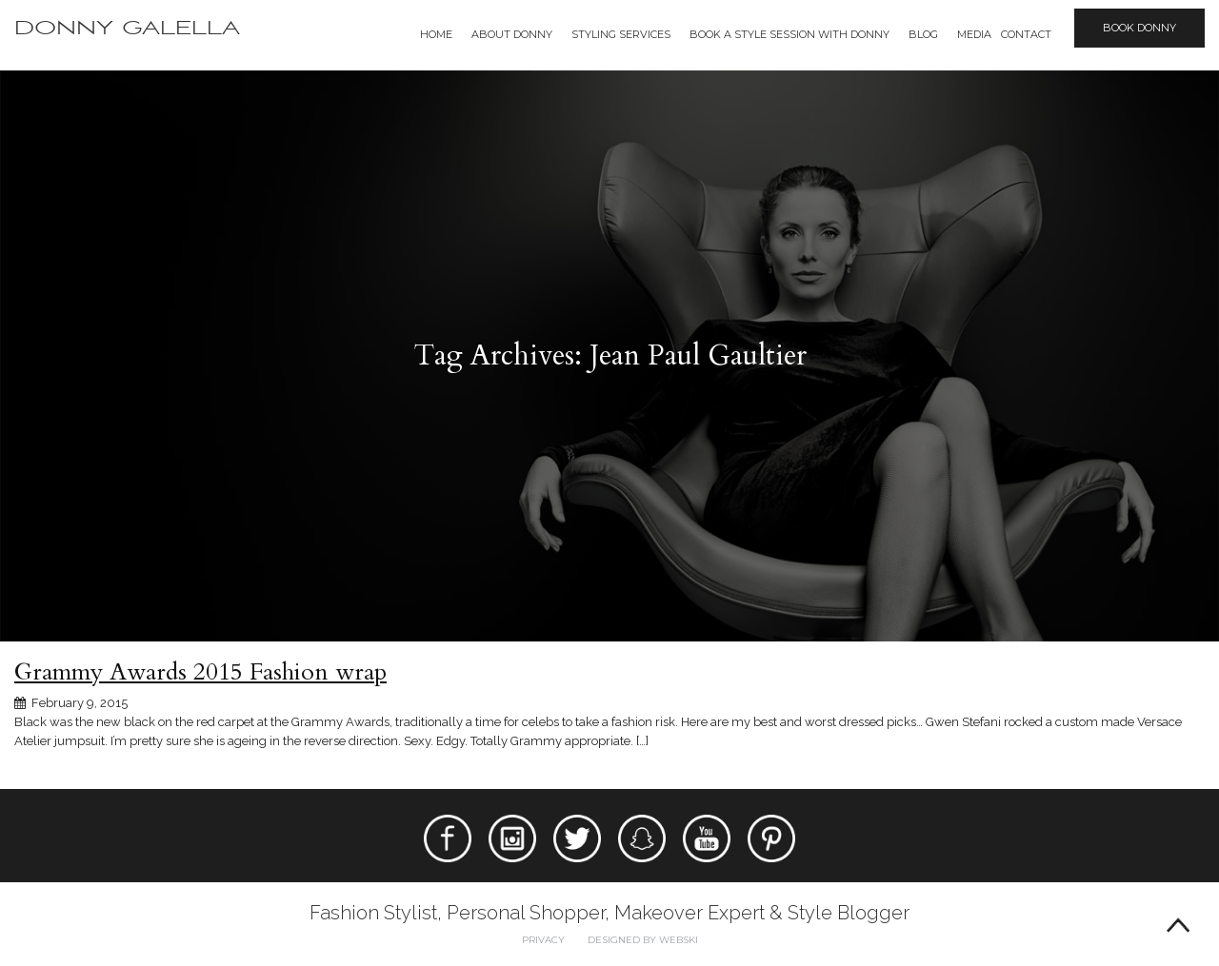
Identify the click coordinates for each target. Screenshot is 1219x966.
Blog (923, 34)
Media (974, 34)
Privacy (543, 940)
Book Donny (1139, 27)
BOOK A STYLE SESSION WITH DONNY (789, 34)
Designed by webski (643, 940)
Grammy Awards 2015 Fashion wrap (200, 672)
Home (436, 34)
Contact (1026, 34)
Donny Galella (127, 28)
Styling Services (620, 34)
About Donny (511, 34)
